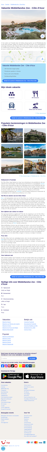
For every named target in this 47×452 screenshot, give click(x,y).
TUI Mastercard (27, 432)
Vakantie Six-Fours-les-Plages (10, 327)
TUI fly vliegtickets (5, 407)
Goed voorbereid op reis (29, 397)
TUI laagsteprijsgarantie (29, 434)
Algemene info (11, 445)
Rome (14, 223)
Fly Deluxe (26, 392)
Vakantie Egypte (6, 342)
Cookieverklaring (28, 425)
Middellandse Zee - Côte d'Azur (18, 4)
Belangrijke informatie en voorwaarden (10, 415)
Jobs (16, 445)
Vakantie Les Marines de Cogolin (11, 324)
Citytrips (3, 387)
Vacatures (26, 419)
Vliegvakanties (4, 395)
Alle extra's (26, 395)
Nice (2, 198)
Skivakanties (4, 393)
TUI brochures (27, 422)
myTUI (2, 420)
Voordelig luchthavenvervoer (30, 398)
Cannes (42, 183)
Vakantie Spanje (6, 340)
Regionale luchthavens (6, 398)
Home (2, 4)
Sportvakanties (4, 392)
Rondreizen (3, 400)
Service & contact (28, 415)
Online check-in (27, 385)
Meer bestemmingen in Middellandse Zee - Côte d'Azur (32, 176)
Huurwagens (27, 393)
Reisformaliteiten (5, 419)
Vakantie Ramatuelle (7, 329)
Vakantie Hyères (6, 325)
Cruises (2, 405)
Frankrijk (7, 4)
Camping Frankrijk (29, 322)
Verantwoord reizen (28, 424)
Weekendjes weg (5, 388)
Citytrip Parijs (27, 329)
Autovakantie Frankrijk (30, 324)
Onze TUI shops (27, 431)
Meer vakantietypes (41, 113)
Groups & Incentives (5, 409)
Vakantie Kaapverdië (7, 344)
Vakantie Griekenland (8, 336)
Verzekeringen (4, 417)
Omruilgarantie (4, 422)
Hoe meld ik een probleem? (30, 436)
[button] (23, 56)
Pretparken (3, 390)
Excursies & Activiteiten (29, 390)
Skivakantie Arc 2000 (29, 327)
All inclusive (3, 404)
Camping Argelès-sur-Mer (31, 325)
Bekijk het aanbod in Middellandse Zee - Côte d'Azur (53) (20, 80)
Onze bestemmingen (6, 402)
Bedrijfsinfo (26, 417)
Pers (18, 445)
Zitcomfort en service (29, 387)
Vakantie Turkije (6, 338)
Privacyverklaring (28, 427)
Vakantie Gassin (6, 322)
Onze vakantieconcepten (6, 397)
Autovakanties (4, 385)
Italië (2, 239)
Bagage (25, 388)
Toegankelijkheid (28, 429)
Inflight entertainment (29, 400)
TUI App (26, 420)
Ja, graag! (32, 358)
